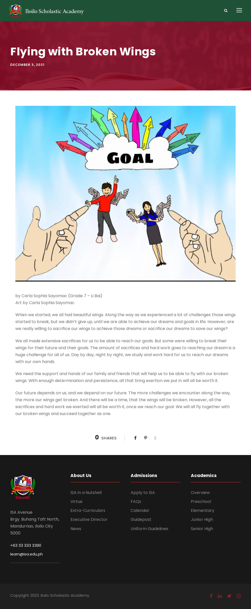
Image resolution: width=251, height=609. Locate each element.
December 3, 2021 (27, 64)
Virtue (76, 501)
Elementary (202, 510)
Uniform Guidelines (149, 529)
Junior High (202, 519)
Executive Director (89, 519)
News (75, 529)
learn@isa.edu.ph (26, 554)
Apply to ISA (143, 493)
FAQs (136, 501)
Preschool (201, 501)
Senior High (202, 529)
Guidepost (141, 519)
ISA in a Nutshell (86, 493)
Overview (200, 493)
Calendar (140, 510)
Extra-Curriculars (87, 510)
